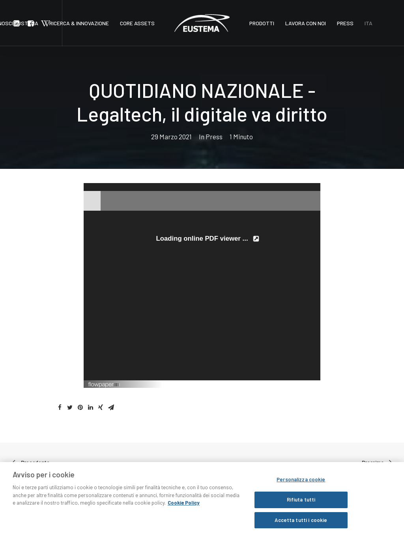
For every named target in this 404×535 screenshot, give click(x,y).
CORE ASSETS (137, 23)
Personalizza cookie (301, 484)
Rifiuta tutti (301, 504)
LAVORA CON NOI (305, 23)
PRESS (345, 23)
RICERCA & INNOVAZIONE (79, 23)
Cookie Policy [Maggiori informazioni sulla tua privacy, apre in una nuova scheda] (184, 507)
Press (214, 136)
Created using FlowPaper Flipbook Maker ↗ (278, 384)
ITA (368, 23)
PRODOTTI (261, 23)
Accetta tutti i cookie (301, 524)
